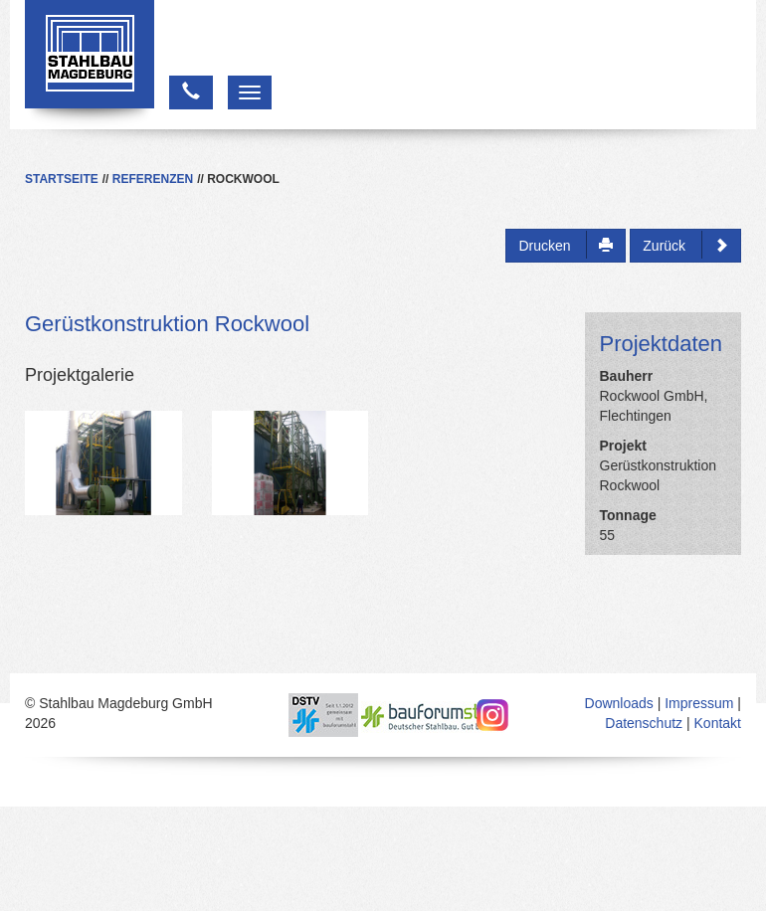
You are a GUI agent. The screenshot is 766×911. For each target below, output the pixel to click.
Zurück (685, 245)
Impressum (699, 703)
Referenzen (152, 179)
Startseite (61, 179)
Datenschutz (643, 723)
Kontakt (717, 723)
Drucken (565, 245)
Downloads (619, 703)
